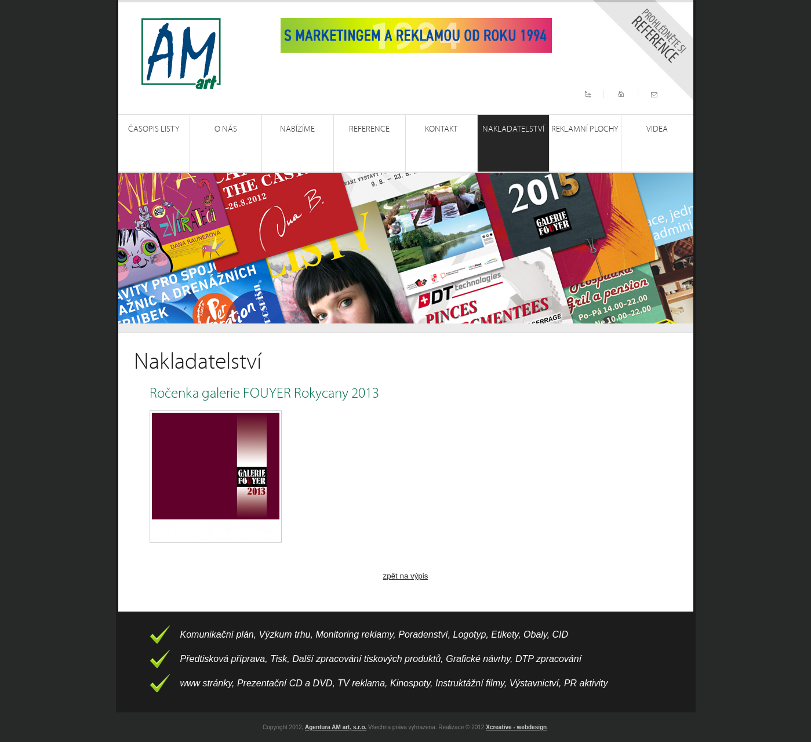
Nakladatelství (513, 129)
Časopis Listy (154, 129)
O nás (225, 129)
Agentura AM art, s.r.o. (335, 727)
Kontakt (441, 129)
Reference (369, 129)
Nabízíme (297, 129)
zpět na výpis (405, 576)
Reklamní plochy (585, 129)
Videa (657, 129)
